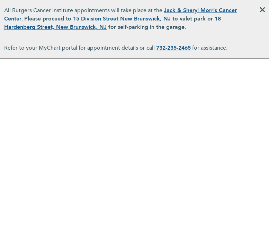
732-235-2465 (173, 48)
